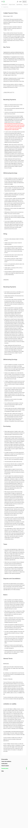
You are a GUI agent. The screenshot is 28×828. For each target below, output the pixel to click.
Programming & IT (4, 4)
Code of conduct (5, 765)
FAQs (2, 771)
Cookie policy (4, 763)
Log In (20, 1)
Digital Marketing (19, 4)
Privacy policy (4, 759)
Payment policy (4, 768)
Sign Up (24, 1)
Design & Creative (12, 4)
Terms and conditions (6, 761)
